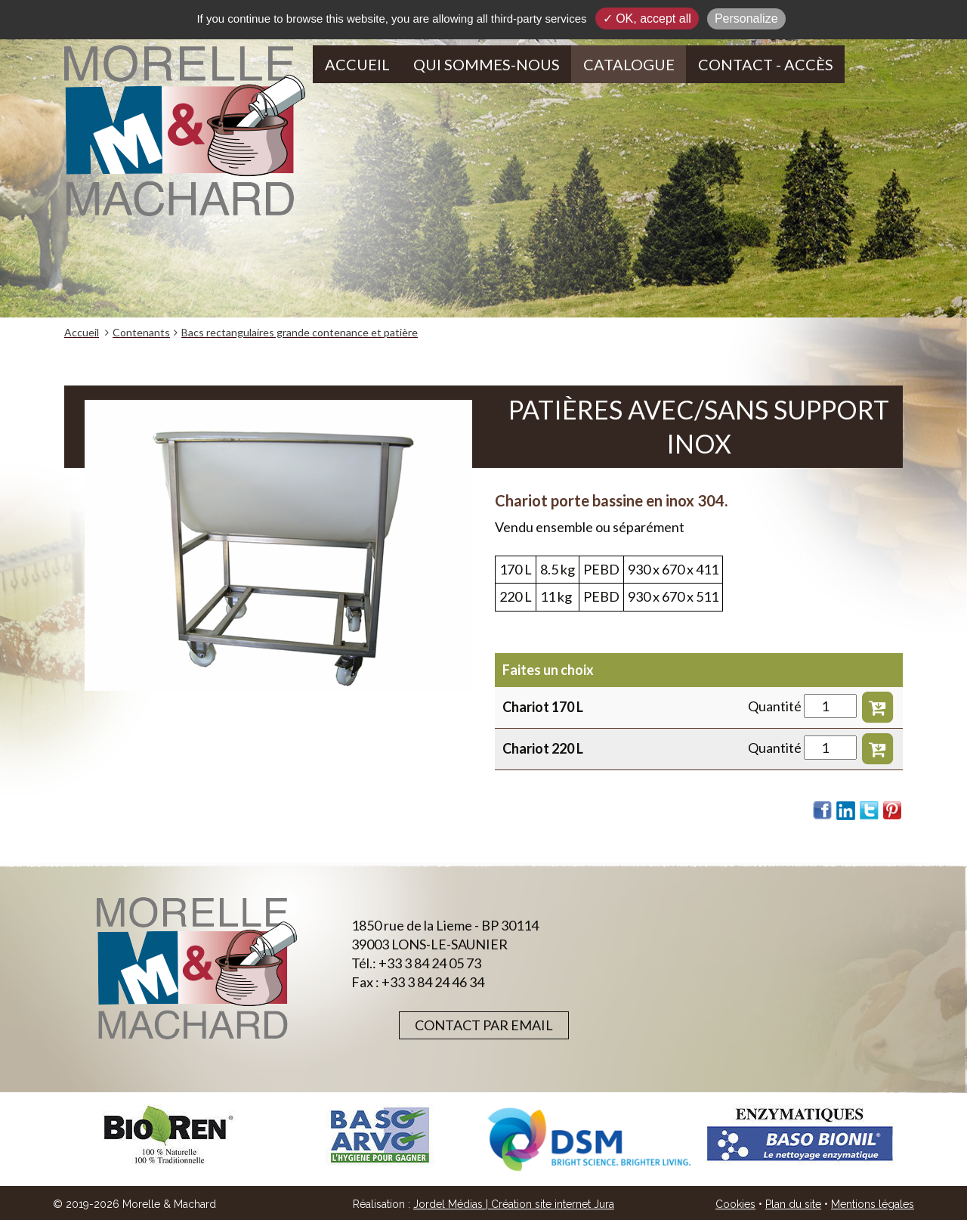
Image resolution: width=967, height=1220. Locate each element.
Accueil (357, 64)
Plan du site (793, 1204)
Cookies (735, 1204)
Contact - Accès (765, 64)
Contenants (141, 332)
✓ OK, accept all (647, 18)
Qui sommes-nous (486, 64)
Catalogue (629, 64)
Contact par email (484, 1025)
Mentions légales (872, 1204)
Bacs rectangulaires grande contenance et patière (299, 332)
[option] (169, 1135)
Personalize (746, 18)
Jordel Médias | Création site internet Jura (513, 1204)
